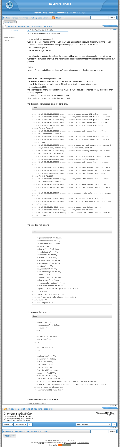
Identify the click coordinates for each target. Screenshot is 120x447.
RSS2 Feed (58, 18)
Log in (83, 12)
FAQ (45, 12)
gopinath (14, 30)
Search (52, 12)
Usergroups (73, 12)
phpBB (41, 443)
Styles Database (83, 443)
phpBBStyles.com (70, 443)
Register (37, 12)
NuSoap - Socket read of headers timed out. (30, 409)
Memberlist (61, 12)
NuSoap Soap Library (39, 18)
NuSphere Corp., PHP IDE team (64, 440)
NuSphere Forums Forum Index (16, 18)
